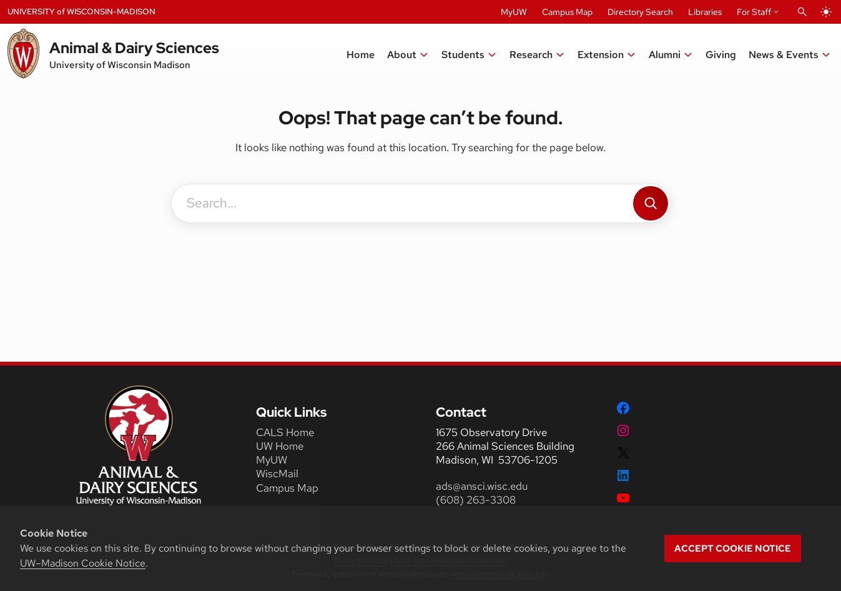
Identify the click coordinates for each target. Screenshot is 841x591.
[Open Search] (802, 12)
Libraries (705, 11)
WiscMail (277, 473)
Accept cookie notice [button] (732, 548)
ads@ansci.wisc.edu (482, 486)
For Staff (754, 11)
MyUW (514, 11)
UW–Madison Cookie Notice (82, 563)
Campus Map (567, 11)
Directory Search (640, 11)
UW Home (279, 446)
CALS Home (285, 432)
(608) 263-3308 (477, 500)
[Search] (650, 203)
